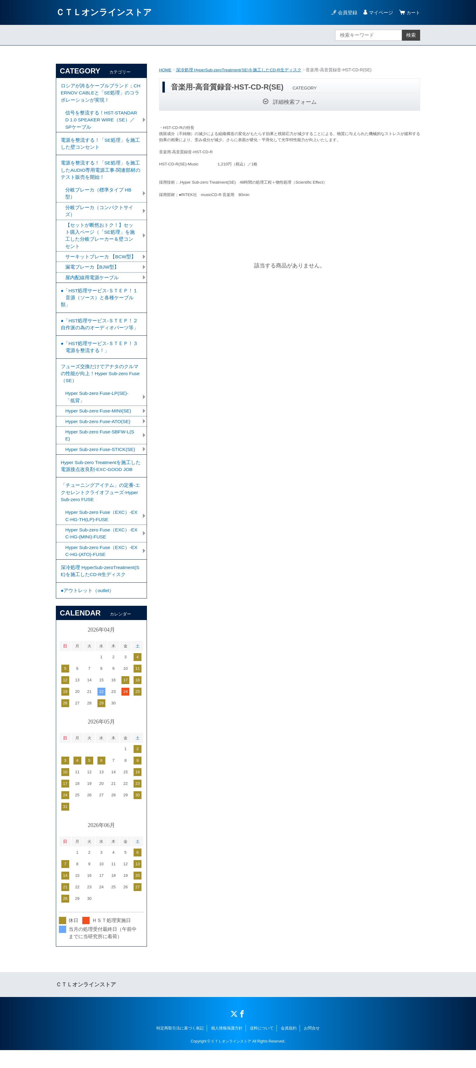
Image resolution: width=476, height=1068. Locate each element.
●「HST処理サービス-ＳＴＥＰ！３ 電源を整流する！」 (99, 356)
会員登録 (346, 12)
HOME (165, 69)
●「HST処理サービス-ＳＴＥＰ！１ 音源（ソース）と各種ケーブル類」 (99, 304)
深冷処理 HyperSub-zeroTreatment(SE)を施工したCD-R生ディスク (240, 69)
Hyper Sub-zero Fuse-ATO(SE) (98, 433)
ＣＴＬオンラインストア (104, 12)
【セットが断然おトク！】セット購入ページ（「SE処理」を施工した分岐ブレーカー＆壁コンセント (100, 240)
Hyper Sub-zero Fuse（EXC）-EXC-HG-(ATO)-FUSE (100, 566)
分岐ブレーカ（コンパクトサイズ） (99, 215)
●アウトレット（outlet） (87, 607)
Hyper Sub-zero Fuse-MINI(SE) (99, 422)
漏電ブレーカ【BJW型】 (92, 273)
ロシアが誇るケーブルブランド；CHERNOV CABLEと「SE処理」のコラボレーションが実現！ (101, 93)
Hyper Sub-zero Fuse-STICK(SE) (101, 461)
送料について (262, 1046)
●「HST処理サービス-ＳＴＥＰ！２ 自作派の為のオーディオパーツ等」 (102, 332)
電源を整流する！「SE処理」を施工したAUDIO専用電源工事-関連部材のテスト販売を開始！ (101, 173)
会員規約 (289, 1046)
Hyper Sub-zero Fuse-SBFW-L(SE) (100, 447)
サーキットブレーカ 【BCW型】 (100, 262)
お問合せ (312, 1046)
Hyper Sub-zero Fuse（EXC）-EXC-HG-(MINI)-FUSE (100, 548)
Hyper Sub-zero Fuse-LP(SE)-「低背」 (97, 408)
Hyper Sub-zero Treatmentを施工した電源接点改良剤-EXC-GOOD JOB (99, 479)
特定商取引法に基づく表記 (180, 1046)
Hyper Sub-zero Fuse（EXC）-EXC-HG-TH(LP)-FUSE (100, 530)
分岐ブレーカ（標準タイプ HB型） (98, 198)
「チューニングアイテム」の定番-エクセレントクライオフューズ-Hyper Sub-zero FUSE (100, 506)
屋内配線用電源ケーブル (92, 283)
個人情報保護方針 (227, 1046)
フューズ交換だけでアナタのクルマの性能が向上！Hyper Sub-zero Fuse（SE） (101, 384)
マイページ (380, 12)
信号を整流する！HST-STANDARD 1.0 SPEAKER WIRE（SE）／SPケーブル (100, 121)
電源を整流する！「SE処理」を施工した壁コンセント (100, 146)
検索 (411, 35)
